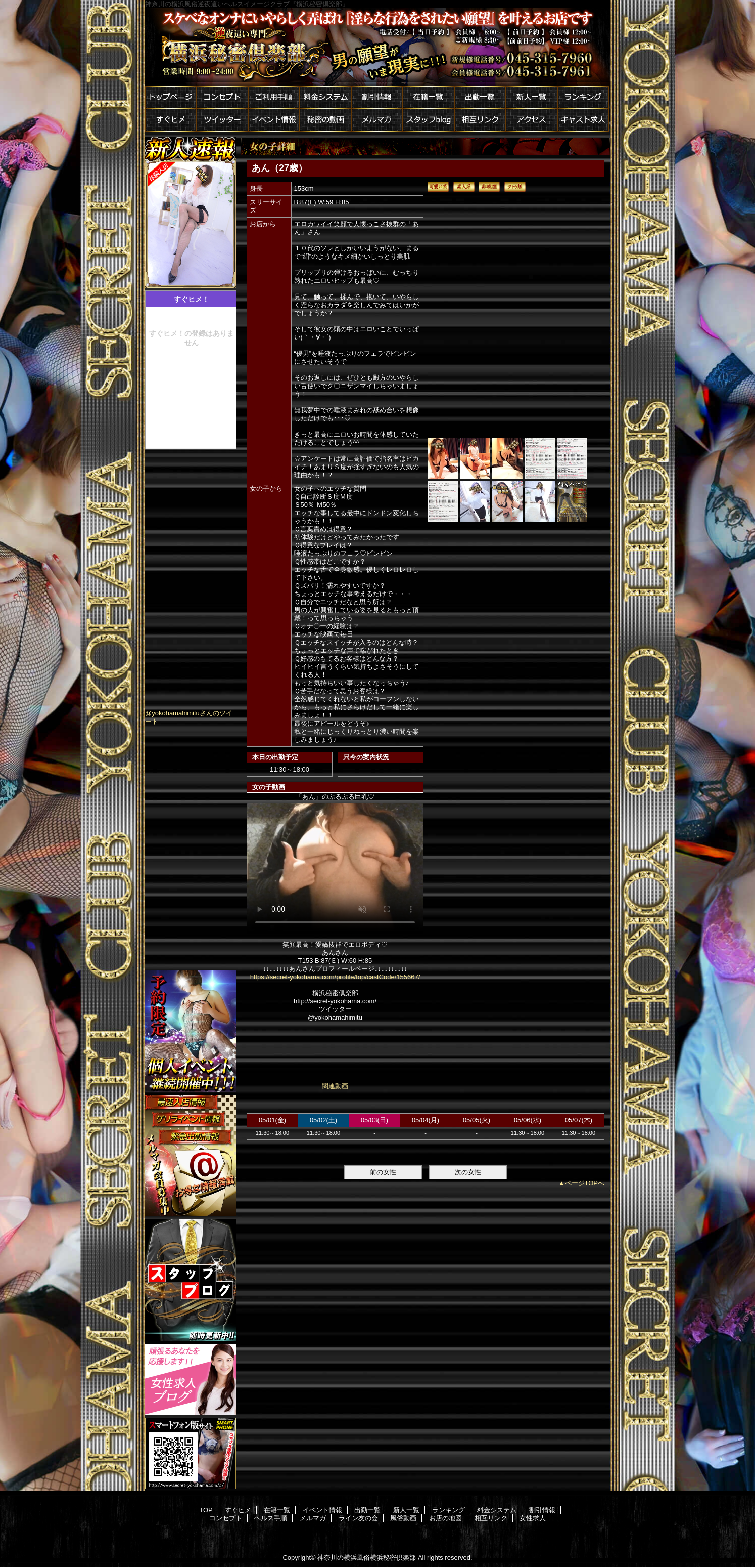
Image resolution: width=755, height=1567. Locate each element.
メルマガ (377, 120)
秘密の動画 (325, 120)
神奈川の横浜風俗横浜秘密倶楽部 (366, 1557)
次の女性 (468, 1172)
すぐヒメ (171, 120)
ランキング (583, 97)
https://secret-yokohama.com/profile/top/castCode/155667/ (335, 977)
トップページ (171, 97)
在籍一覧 (428, 97)
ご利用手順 (274, 97)
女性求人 (533, 1518)
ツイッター (222, 120)
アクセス (531, 120)
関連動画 (335, 1086)
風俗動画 (403, 1518)
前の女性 (383, 1172)
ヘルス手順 (270, 1518)
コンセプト (222, 97)
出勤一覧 (480, 97)
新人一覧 (531, 97)
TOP (206, 1510)
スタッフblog (428, 120)
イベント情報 (274, 120)
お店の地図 (445, 1518)
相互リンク (480, 120)
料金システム (325, 97)
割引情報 (377, 97)
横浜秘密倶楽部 (377, 47)
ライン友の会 (358, 1518)
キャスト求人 (583, 120)
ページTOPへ (585, 1183)
